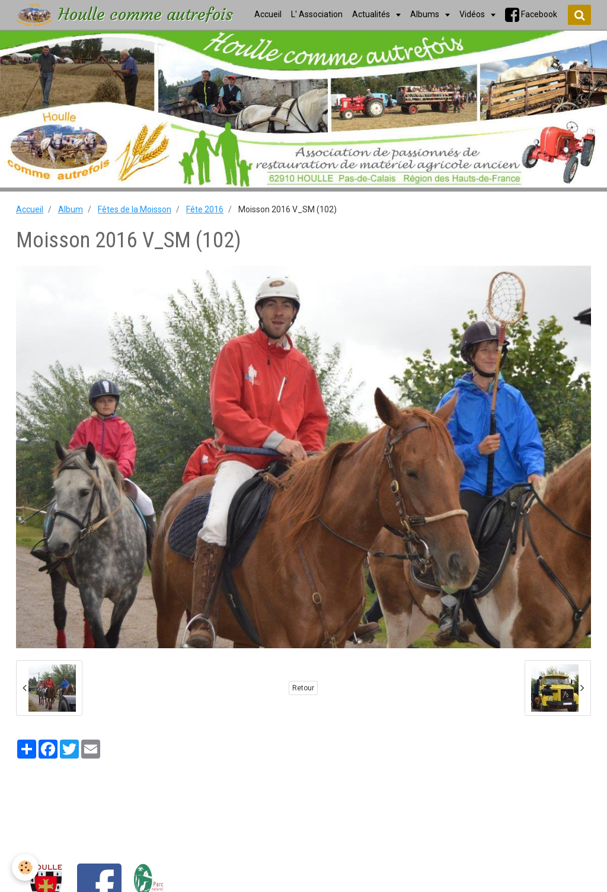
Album (70, 209)
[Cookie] (25, 867)
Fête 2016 (204, 209)
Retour (303, 688)
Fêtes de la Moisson (134, 209)
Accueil (29, 209)
